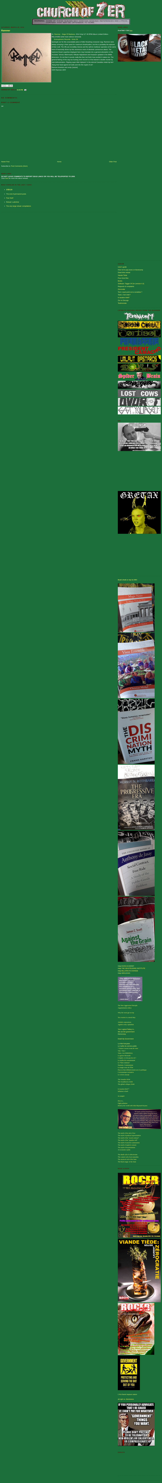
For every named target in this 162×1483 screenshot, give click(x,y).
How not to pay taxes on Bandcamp (130, 270)
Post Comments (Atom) (19, 166)
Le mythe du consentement (126, 1060)
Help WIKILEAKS (124, 973)
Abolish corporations (124, 1022)
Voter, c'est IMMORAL (125, 1053)
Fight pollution (122, 1103)
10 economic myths (124, 1150)
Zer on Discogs (123, 300)
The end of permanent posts (16, 194)
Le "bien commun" (124, 1063)
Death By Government (126, 1039)
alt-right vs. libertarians (126, 1399)
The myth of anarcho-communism (129, 1143)
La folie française (124, 1043)
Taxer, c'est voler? (124, 295)
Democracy (122, 1034)
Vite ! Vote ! (122, 1051)
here (6, 178)
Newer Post (5, 162)
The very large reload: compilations (18, 206)
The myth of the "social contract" (128, 1138)
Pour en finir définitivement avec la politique (132, 1070)
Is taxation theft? (123, 297)
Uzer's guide (122, 267)
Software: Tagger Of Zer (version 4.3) (131, 284)
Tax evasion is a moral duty (126, 1017)
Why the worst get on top (126, 1013)
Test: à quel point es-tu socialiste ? (130, 292)
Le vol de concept (123, 1075)
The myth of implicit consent (127, 1145)
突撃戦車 (9, 190)
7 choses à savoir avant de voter (128, 1048)
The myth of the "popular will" (127, 1140)
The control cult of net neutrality (128, 1157)
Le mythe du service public (127, 1046)
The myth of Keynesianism (126, 1147)
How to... (121, 1101)
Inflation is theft (123, 1091)
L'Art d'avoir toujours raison (127, 1394)
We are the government (126, 1032)
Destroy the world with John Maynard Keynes (132, 1106)
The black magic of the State (127, 1162)
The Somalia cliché (124, 1079)
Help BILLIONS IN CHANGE (128, 971)
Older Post (113, 162)
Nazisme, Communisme (125, 1065)
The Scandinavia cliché (125, 1082)
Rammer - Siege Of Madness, (65, 34)
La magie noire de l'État (125, 1067)
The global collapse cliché (126, 1084)
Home (59, 162)
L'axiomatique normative (126, 1072)
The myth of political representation (129, 1135)
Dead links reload (124, 272)
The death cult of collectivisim (127, 1154)
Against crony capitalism (126, 1024)
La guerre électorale (124, 1055)
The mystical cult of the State (127, 1159)
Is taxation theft (123, 1089)
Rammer (5, 30)
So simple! (121, 1096)
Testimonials (122, 303)
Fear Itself (9, 198)
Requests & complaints (126, 286)
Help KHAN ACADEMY (126, 966)
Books (120, 281)
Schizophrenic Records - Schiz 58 (66, 39)
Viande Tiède (122, 275)
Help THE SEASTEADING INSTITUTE (131, 968)
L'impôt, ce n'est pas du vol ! (127, 1058)
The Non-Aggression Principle (127, 1005)
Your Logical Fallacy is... (126, 1029)
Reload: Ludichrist (12, 202)
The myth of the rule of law (126, 1133)
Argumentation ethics (125, 1008)
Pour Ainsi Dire (123, 278)
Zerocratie (121, 289)
